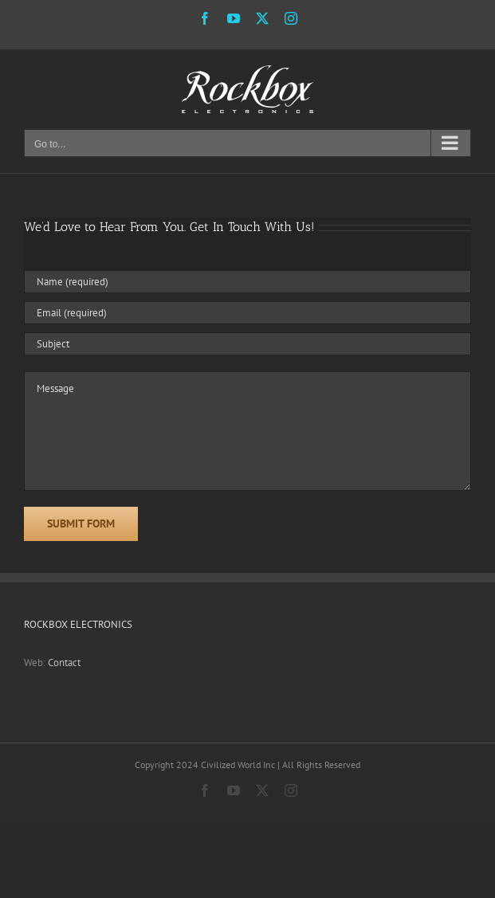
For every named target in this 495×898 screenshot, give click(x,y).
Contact (64, 662)
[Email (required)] (247, 312)
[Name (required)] (247, 281)
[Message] (247, 431)
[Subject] (247, 343)
